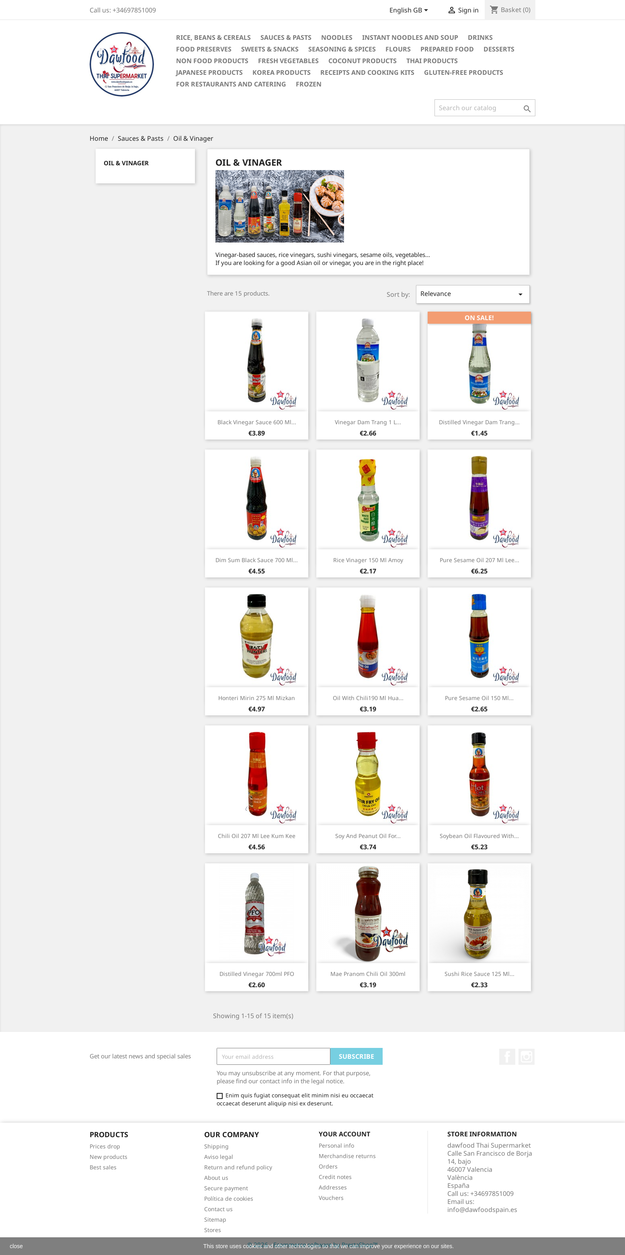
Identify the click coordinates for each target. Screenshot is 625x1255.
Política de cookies (228, 1198)
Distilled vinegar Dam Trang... (479, 422)
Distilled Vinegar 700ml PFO (256, 974)
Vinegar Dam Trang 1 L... (368, 422)
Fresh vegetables (288, 60)
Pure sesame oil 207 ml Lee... (479, 560)
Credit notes (335, 1177)
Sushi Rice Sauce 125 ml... (479, 974)
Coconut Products (362, 60)
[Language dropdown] (410, 11)
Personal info (336, 1145)
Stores (212, 1230)
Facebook (507, 1057)
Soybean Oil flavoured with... (479, 836)
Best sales (103, 1167)
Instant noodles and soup (410, 37)
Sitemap (215, 1219)
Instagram (526, 1057)
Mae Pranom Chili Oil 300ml (368, 974)
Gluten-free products (463, 72)
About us (216, 1177)
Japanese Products (209, 72)
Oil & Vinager (126, 163)
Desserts (499, 49)
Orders (328, 1166)
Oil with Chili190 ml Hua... (368, 698)
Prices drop (105, 1146)
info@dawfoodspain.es (482, 1209)
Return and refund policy (238, 1167)
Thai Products (432, 60)
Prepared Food (447, 49)
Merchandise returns (347, 1156)
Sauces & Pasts (285, 37)
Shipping (216, 1146)
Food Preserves (204, 49)
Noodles (336, 37)
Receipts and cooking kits (367, 72)
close (16, 1246)
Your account (344, 1134)
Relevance (472, 294)
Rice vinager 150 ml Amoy (368, 560)
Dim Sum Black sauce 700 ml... (256, 560)
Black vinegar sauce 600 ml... (256, 422)
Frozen (309, 84)
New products (108, 1157)
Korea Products (281, 72)
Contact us (218, 1209)
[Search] (484, 107)
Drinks (480, 37)
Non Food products (212, 60)
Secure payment (226, 1188)
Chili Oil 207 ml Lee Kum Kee (256, 836)
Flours (398, 49)
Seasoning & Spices (342, 49)
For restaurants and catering (231, 84)
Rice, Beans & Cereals (213, 37)
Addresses (333, 1187)
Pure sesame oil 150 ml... (479, 698)
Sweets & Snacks (270, 49)
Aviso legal (218, 1157)
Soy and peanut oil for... (368, 836)
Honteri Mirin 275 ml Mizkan (256, 698)
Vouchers (331, 1198)
